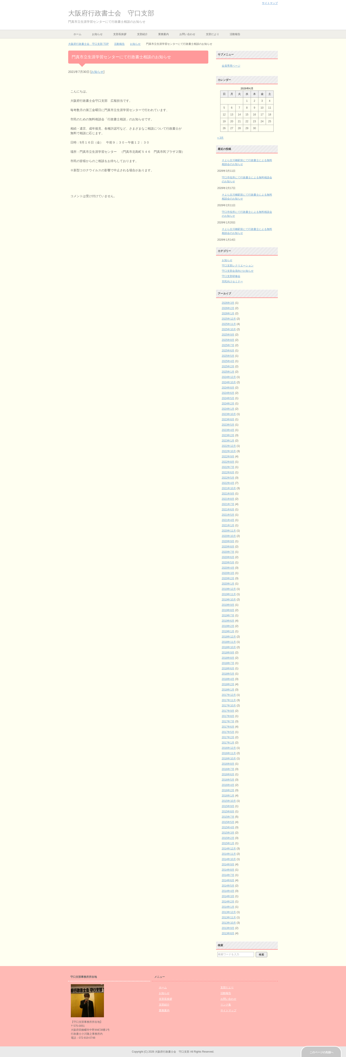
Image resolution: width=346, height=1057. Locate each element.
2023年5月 (228, 424)
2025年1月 (228, 371)
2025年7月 (228, 345)
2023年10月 (229, 414)
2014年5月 (228, 885)
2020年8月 (228, 546)
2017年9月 (228, 710)
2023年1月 (228, 440)
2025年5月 (228, 355)
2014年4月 (228, 891)
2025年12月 (229, 318)
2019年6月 (228, 620)
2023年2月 (228, 435)
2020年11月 (229, 530)
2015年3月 (228, 832)
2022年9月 (228, 456)
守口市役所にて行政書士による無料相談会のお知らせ (247, 179)
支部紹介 (142, 34)
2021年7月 (228, 504)
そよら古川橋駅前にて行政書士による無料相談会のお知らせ (247, 162)
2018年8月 (228, 657)
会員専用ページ (231, 65)
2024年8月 (228, 387)
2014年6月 (228, 880)
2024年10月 (229, 382)
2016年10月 (229, 758)
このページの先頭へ (321, 1052)
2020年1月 (228, 583)
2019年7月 (228, 615)
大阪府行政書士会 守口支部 (111, 13)
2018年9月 (228, 652)
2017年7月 (228, 721)
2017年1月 (228, 742)
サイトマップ (228, 1010)
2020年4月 (228, 567)
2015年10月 (229, 800)
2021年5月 (228, 514)
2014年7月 (228, 875)
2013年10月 (229, 922)
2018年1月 (228, 689)
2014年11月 (229, 853)
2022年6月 (228, 472)
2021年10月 (229, 488)
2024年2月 (228, 403)
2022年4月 (228, 483)
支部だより (212, 34)
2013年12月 (229, 912)
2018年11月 (229, 642)
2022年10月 (229, 451)
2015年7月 (228, 816)
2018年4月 (228, 679)
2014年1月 (228, 906)
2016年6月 (228, 774)
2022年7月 (228, 467)
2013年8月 (228, 933)
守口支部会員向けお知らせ (238, 270)
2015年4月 (228, 827)
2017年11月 (229, 700)
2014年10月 (229, 859)
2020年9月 (228, 541)
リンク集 (225, 1004)
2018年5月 (228, 673)
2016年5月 (228, 779)
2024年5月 (228, 398)
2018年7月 (228, 663)
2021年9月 (228, 493)
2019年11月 (229, 594)
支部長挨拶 (119, 34)
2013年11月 (229, 917)
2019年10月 (229, 599)
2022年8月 (228, 461)
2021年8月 (228, 498)
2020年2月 (228, 578)
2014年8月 (228, 869)
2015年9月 (228, 806)
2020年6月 (228, 557)
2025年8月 (228, 340)
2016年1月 (228, 795)
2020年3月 (228, 573)
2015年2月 (228, 838)
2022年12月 (229, 445)
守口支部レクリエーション (238, 265)
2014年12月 (229, 848)
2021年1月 (228, 525)
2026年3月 (228, 302)
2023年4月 (228, 430)
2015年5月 (228, 822)
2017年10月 (229, 705)
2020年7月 (228, 551)
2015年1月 (228, 843)
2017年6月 (228, 726)
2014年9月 (228, 864)
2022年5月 (228, 477)
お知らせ (97, 34)
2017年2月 (228, 737)
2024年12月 (229, 377)
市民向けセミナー (232, 281)
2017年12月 (229, 694)
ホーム (77, 34)
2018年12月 (229, 636)
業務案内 (163, 34)
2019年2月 (228, 626)
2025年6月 (228, 350)
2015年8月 (228, 811)
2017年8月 (228, 716)
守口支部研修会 (231, 276)
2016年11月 (229, 753)
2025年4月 (228, 361)
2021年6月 (228, 509)
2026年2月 (228, 308)
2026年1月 (228, 313)
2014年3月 (228, 896)
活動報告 (235, 34)
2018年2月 (228, 684)
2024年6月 (228, 392)
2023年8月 (228, 419)
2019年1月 (228, 631)
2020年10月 (229, 536)
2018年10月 (229, 647)
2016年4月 (228, 785)
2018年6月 (228, 668)
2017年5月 (228, 732)
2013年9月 (228, 928)
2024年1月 (228, 408)
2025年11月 (229, 324)
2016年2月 (228, 790)
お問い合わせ (187, 34)
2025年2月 (228, 366)
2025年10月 (229, 329)
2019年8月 (228, 610)
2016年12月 (229, 747)
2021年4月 (228, 520)
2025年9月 (228, 334)
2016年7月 (228, 769)
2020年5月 (228, 562)
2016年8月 (228, 763)
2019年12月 (229, 589)
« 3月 (220, 137)
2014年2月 (228, 901)
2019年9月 (228, 604)
